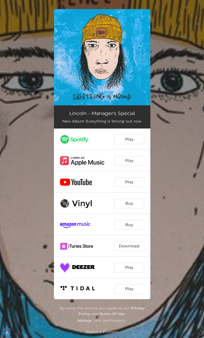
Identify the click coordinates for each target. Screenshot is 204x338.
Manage (84, 320)
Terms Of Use (112, 314)
